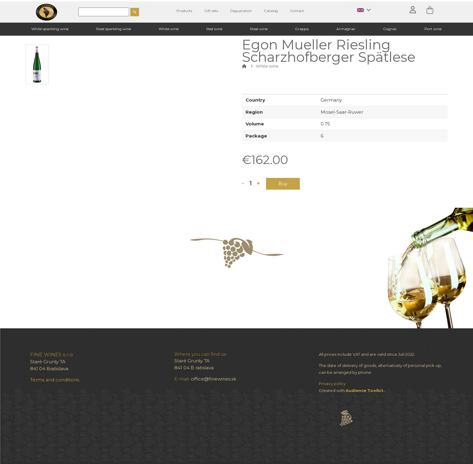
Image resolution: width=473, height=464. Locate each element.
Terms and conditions (54, 380)
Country (255, 100)
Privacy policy (332, 383)
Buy (282, 183)
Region (254, 112)
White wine (267, 66)
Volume (255, 124)
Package (256, 136)
